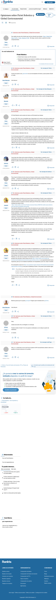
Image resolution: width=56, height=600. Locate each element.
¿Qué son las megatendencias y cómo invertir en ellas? (9, 526)
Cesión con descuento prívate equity (12, 493)
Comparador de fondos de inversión (28, 574)
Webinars (46, 579)
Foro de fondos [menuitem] (15, 9)
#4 (12, 110)
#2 (12, 68)
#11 (12, 342)
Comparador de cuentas (26, 581)
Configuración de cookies (41, 593)
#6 (12, 172)
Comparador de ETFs (25, 577)
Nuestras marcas (6, 581)
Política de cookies (30, 593)
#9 (12, 297)
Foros (45, 572)
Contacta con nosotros (7, 577)
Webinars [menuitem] (45, 9)
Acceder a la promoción (10, 391)
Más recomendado (5, 470)
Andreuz (6, 163)
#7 (12, 193)
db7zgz (6, 328)
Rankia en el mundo (6, 574)
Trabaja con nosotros (7, 584)
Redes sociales (47, 584)
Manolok (6, 101)
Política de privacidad (20, 593)
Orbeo (6, 121)
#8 (12, 243)
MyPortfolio (23, 586)
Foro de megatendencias (8, 463)
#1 (12, 32)
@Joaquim (27, 301)
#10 (12, 316)
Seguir (6, 45)
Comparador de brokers (25, 572)
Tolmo (6, 42)
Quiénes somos (5, 572)
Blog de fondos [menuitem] (23, 9)
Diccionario (23, 584)
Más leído (13, 470)
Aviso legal (11, 593)
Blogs (45, 574)
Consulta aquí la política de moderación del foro (42, 366)
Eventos (46, 581)
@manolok (25, 74)
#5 (12, 152)
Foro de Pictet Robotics (7, 459)
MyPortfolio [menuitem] (51, 9)
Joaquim (6, 206)
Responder (40, 14)
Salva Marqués (6, 80)
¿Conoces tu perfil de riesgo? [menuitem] (35, 9)
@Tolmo (47, 301)
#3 (12, 89)
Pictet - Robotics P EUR (24, 38)
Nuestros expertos (6, 579)
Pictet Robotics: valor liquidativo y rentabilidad (9, 402)
